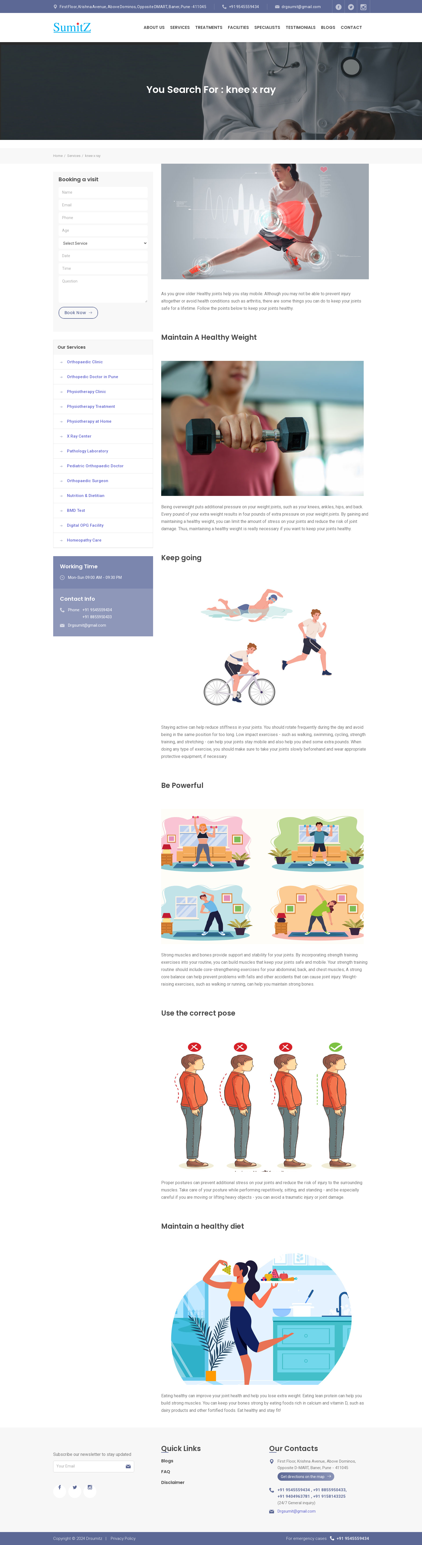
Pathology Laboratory (87, 451)
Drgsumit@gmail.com (87, 625)
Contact (351, 27)
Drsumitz (94, 1538)
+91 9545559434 (244, 7)
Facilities (238, 27)
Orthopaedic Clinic (85, 362)
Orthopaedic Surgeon (87, 480)
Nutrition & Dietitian (85, 495)
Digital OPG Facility (85, 525)
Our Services (72, 347)
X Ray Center (79, 436)
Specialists (267, 27)
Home (58, 156)
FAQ (165, 1472)
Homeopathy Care (84, 540)
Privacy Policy (123, 1538)
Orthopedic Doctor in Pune (92, 376)
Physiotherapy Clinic (86, 391)
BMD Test (76, 510)
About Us (154, 27)
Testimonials (301, 27)
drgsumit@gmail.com (301, 7)
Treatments (208, 27)
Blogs (328, 27)
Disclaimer (173, 1482)
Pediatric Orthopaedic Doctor (95, 466)
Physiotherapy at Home (89, 421)
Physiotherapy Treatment (91, 406)
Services (180, 27)
